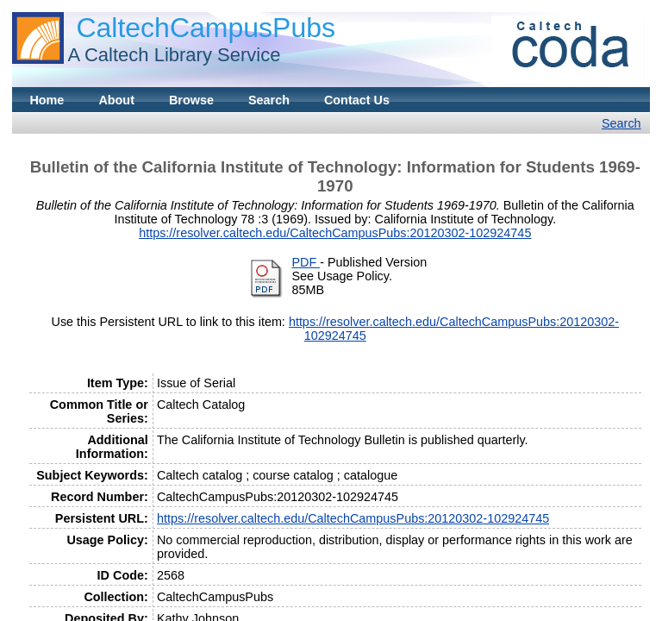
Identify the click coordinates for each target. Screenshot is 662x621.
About (116, 100)
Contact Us (357, 100)
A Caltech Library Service (173, 55)
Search (269, 100)
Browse (191, 100)
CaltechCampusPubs (205, 27)
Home (46, 100)
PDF (305, 262)
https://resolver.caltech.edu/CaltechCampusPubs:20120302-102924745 (335, 233)
